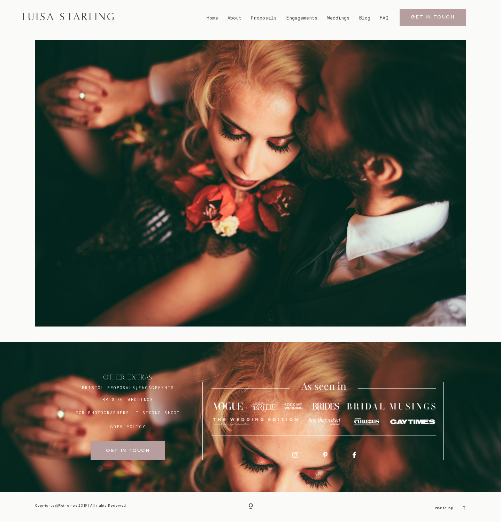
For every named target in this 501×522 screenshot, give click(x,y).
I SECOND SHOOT (158, 412)
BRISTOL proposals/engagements (128, 387)
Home (212, 18)
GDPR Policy (128, 426)
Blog (364, 18)
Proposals (264, 18)
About (234, 18)
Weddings (338, 18)
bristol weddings (128, 399)
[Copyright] (251, 507)
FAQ (384, 18)
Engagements (302, 18)
